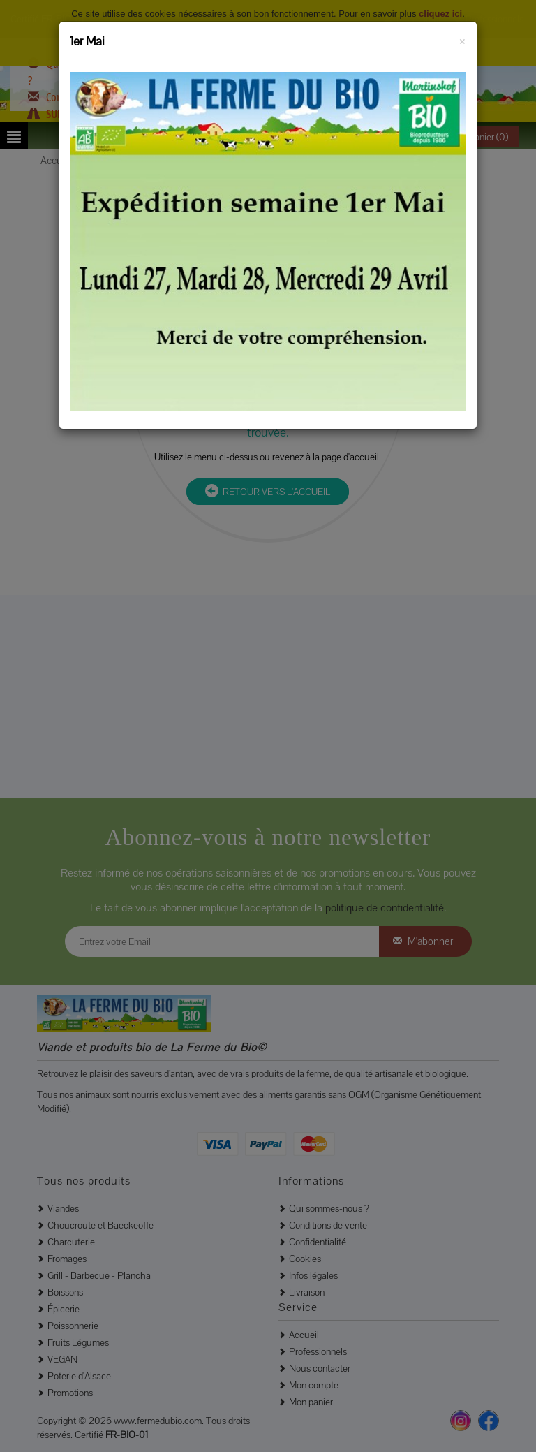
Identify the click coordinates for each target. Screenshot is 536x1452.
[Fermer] (462, 39)
